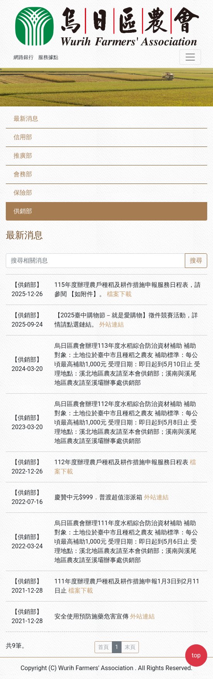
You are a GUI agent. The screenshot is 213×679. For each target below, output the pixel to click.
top (196, 655)
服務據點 (48, 57)
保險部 (23, 192)
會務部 (23, 174)
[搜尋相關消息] (95, 260)
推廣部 (23, 155)
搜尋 (196, 260)
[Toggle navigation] (190, 57)
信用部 (23, 137)
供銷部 (23, 211)
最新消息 (26, 118)
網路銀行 (24, 57)
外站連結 (111, 324)
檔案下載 (119, 294)
